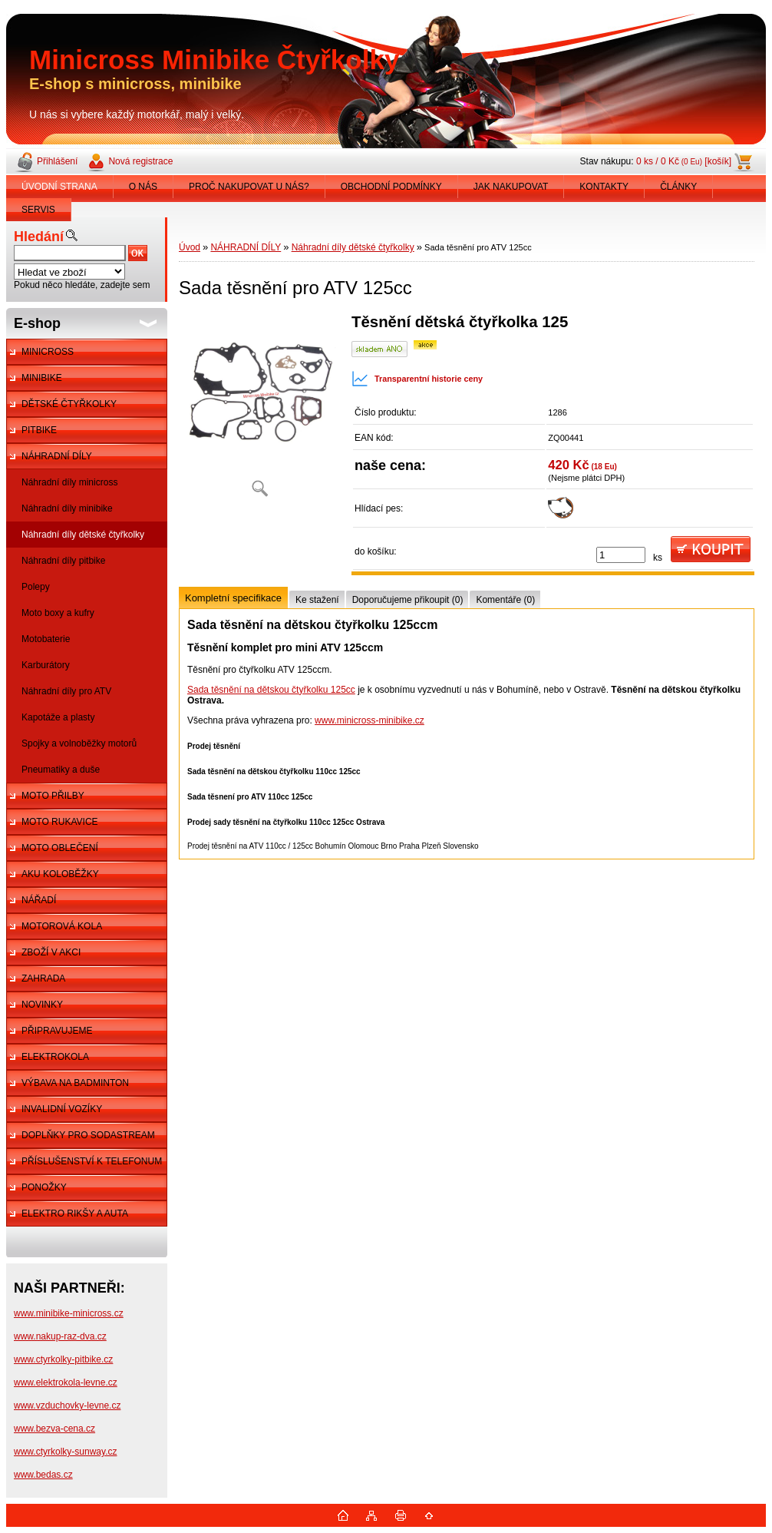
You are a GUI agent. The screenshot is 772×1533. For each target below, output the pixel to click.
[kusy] (620, 555)
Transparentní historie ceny (417, 378)
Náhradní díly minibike (67, 508)
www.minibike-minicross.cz (69, 1313)
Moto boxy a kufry (57, 613)
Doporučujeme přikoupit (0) (408, 599)
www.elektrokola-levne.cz (65, 1382)
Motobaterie (45, 639)
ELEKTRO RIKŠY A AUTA (74, 1213)
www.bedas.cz (43, 1474)
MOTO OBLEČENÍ (59, 848)
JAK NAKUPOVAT (511, 186)
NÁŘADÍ (38, 900)
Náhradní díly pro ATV (66, 691)
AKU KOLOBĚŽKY (60, 874)
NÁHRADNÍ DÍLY (56, 456)
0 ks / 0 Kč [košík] (683, 161)
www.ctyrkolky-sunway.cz (65, 1451)
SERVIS (38, 209)
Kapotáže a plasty (57, 717)
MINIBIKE (41, 377)
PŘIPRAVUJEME (56, 1030)
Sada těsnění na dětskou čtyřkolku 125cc (271, 689)
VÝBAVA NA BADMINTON (75, 1083)
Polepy (35, 586)
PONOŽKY (44, 1187)
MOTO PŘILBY (52, 795)
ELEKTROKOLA (55, 1056)
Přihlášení (57, 161)
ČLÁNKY (678, 186)
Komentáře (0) (505, 599)
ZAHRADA (43, 978)
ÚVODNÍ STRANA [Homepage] (59, 186)
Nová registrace (140, 161)
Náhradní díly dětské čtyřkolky (82, 534)
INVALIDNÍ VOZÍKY (61, 1109)
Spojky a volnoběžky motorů (79, 743)
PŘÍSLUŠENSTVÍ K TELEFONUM (91, 1161)
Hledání (39, 236)
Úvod (189, 247)
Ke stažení (317, 599)
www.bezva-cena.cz (54, 1428)
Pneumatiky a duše (60, 769)
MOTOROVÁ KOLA (61, 926)
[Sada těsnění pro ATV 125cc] (259, 410)
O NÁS (143, 186)
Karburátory (45, 665)
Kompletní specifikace (233, 598)
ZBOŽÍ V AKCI (51, 952)
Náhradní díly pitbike (63, 560)
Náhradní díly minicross (69, 482)
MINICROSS (47, 351)
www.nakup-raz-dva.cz (60, 1336)
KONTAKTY (603, 186)
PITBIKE (39, 430)
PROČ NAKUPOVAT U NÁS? (249, 186)
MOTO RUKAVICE (59, 821)
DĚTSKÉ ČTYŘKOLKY (69, 404)
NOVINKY (42, 1004)
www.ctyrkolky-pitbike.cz (63, 1359)
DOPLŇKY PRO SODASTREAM (88, 1135)
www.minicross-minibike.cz (369, 720)
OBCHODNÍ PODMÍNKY (391, 186)
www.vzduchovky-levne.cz (67, 1405)
